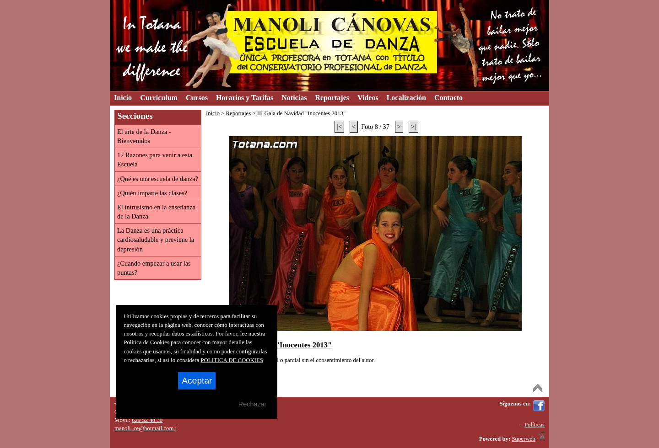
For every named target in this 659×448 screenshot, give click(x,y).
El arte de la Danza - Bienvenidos (144, 136)
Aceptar (197, 380)
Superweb (523, 439)
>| (413, 126)
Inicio (213, 113)
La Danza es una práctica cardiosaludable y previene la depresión (155, 239)
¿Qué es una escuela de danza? (157, 178)
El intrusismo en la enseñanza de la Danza (156, 211)
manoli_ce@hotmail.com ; (145, 428)
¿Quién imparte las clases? (152, 193)
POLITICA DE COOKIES (231, 360)
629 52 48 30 (147, 420)
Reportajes (238, 113)
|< (339, 126)
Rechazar (252, 404)
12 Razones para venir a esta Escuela (154, 159)
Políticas (534, 424)
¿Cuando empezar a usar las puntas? (154, 268)
